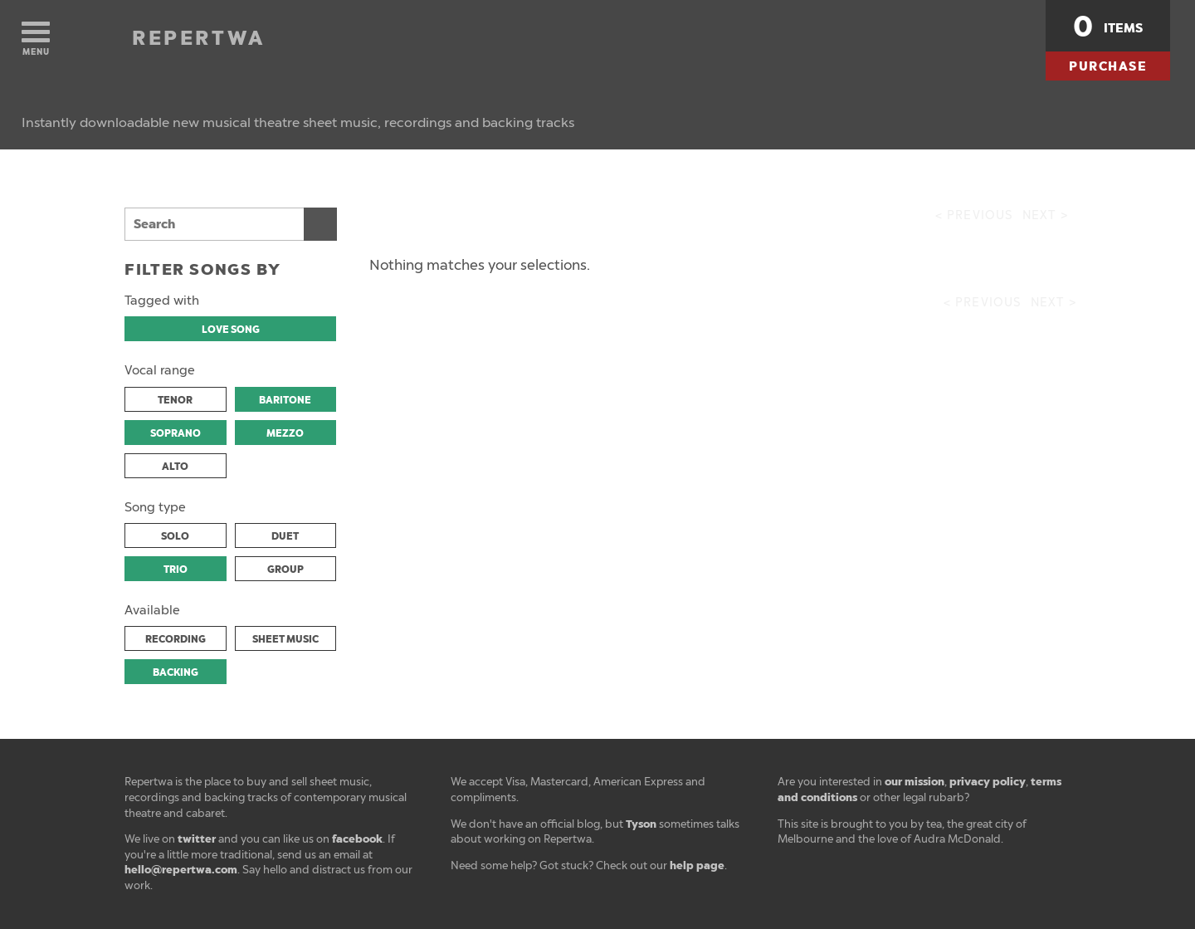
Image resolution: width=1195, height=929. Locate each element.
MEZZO (285, 433)
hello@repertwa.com (180, 870)
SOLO (175, 536)
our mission (914, 782)
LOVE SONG (231, 329)
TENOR (175, 400)
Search (320, 224)
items (1108, 26)
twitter (197, 839)
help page (697, 865)
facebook (357, 839)
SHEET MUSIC (285, 639)
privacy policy (987, 782)
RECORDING (175, 639)
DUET (285, 536)
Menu (36, 39)
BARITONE (285, 400)
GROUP (285, 569)
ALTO (175, 466)
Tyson (641, 824)
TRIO (175, 569)
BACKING (175, 672)
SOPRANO (175, 433)
